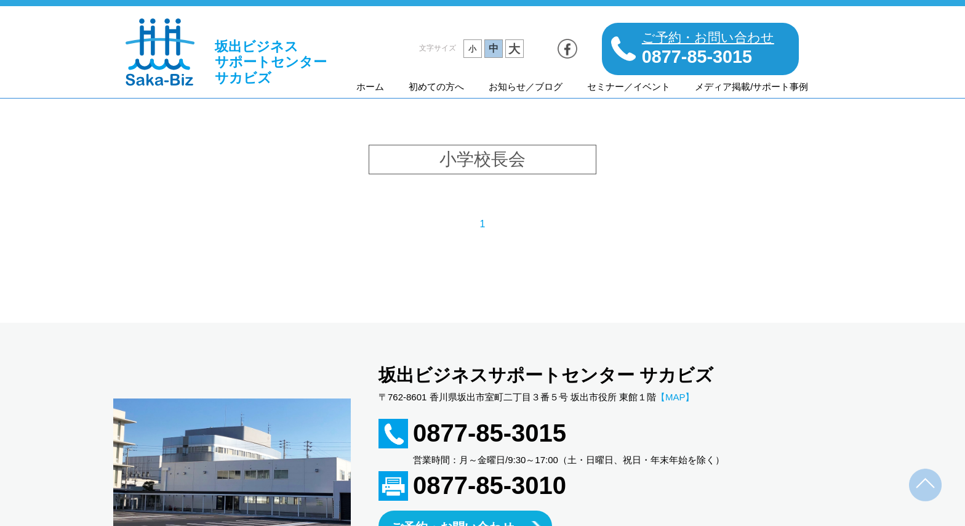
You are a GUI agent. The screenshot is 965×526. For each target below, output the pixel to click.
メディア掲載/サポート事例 (751, 86)
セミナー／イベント (628, 86)
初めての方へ (436, 86)
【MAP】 (675, 397)
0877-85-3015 (489, 433)
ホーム (370, 86)
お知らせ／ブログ (526, 86)
